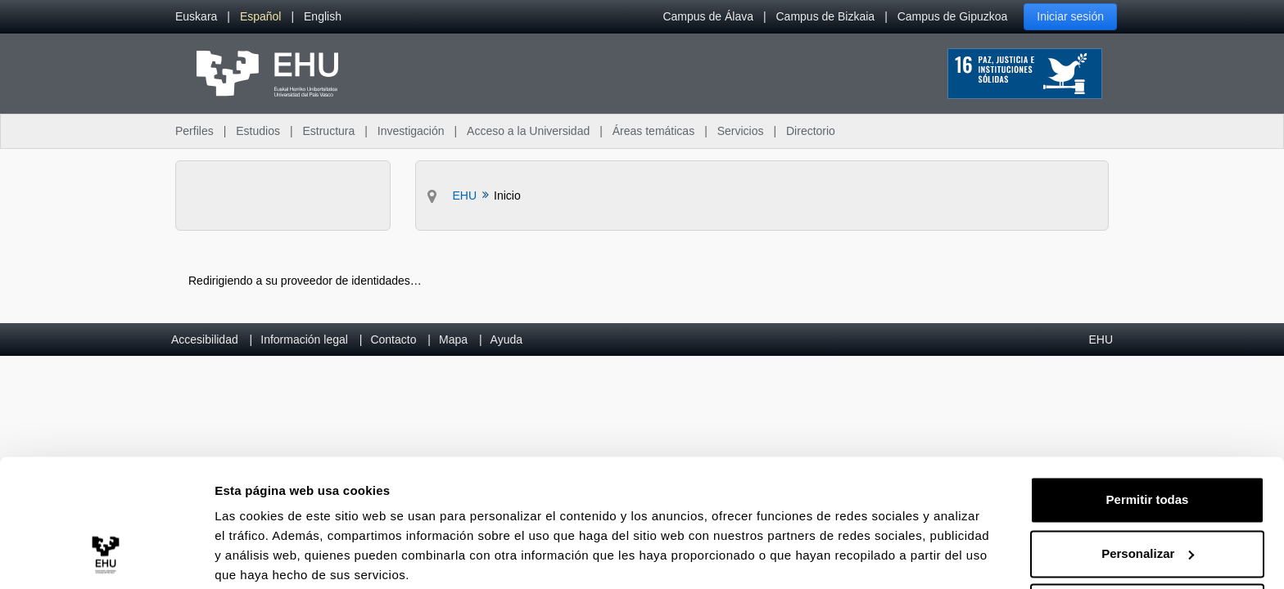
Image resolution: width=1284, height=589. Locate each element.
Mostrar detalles (262, 557)
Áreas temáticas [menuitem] (653, 130)
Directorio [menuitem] (810, 130)
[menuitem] (196, 17)
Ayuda (506, 339)
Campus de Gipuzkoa (952, 16)
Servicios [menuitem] (740, 130)
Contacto (393, 339)
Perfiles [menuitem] (194, 130)
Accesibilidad (204, 339)
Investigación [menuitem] (411, 130)
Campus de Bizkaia (825, 16)
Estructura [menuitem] (328, 130)
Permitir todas (1147, 436)
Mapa (453, 339)
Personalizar (1147, 490)
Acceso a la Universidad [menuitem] (528, 130)
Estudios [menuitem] (258, 130)
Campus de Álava (707, 16)
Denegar (1147, 544)
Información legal (304, 339)
